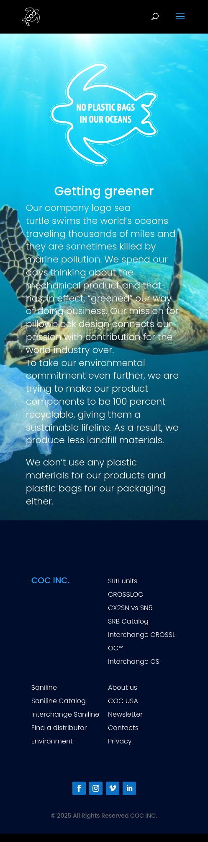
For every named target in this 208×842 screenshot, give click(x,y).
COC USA (123, 701)
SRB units (122, 581)
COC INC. (50, 580)
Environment (52, 741)
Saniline (44, 687)
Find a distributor (59, 728)
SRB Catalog (128, 621)
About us (122, 687)
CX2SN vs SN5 (130, 608)
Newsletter (125, 714)
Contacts (123, 728)
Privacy (120, 741)
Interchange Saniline (65, 714)
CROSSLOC (125, 594)
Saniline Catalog (58, 701)
